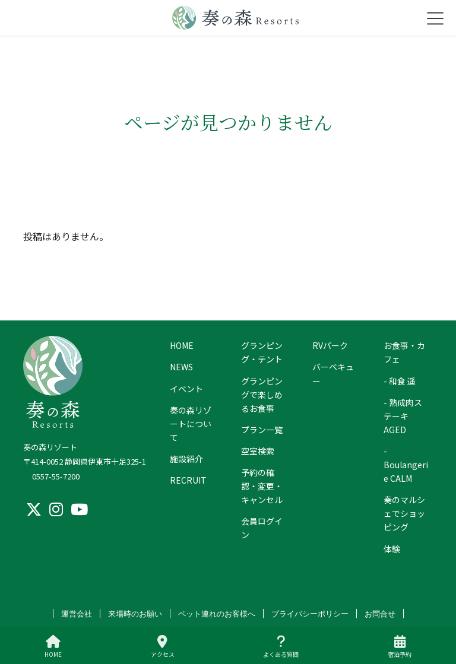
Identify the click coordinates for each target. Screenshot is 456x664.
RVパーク (330, 345)
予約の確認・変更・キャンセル (262, 486)
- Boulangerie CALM (406, 464)
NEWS (181, 367)
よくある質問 (281, 646)
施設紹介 (186, 459)
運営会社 (76, 613)
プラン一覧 (262, 430)
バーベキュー (333, 373)
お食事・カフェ (404, 352)
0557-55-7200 (56, 476)
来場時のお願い (135, 613)
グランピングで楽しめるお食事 (262, 394)
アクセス (163, 646)
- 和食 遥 (400, 381)
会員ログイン (262, 528)
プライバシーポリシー (310, 613)
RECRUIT (188, 480)
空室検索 (257, 451)
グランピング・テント (262, 352)
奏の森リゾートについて (190, 423)
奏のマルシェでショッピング (404, 513)
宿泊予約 (399, 646)
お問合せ (380, 613)
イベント (186, 389)
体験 (392, 549)
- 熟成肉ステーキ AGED (403, 416)
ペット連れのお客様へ (216, 613)
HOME (182, 345)
